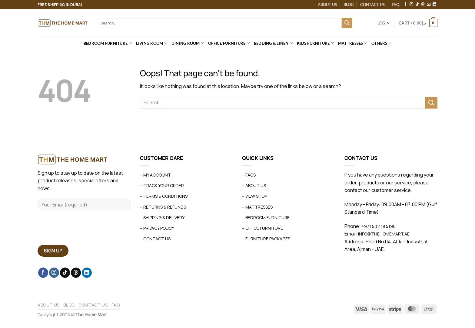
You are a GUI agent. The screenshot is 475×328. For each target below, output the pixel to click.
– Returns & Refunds (163, 207)
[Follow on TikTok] (417, 4)
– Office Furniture (262, 228)
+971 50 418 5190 (378, 226)
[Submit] (347, 23)
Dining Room (187, 43)
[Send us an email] (428, 4)
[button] (383, 23)
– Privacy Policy (157, 228)
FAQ (395, 4)
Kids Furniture (315, 43)
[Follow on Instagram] (411, 4)
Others (381, 43)
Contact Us (372, 4)
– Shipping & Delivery (162, 217)
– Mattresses (257, 207)
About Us (327, 4)
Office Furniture (229, 43)
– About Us (254, 185)
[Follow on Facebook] (405, 4)
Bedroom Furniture (108, 43)
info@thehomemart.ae (383, 234)
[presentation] (84, 230)
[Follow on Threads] (423, 4)
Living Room (151, 43)
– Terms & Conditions (164, 196)
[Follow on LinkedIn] (434, 4)
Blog (349, 4)
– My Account (155, 175)
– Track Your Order (162, 185)
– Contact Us (155, 239)
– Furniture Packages (266, 239)
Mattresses (352, 43)
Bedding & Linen (273, 43)
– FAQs (249, 175)
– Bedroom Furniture (266, 217)
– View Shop (254, 196)
